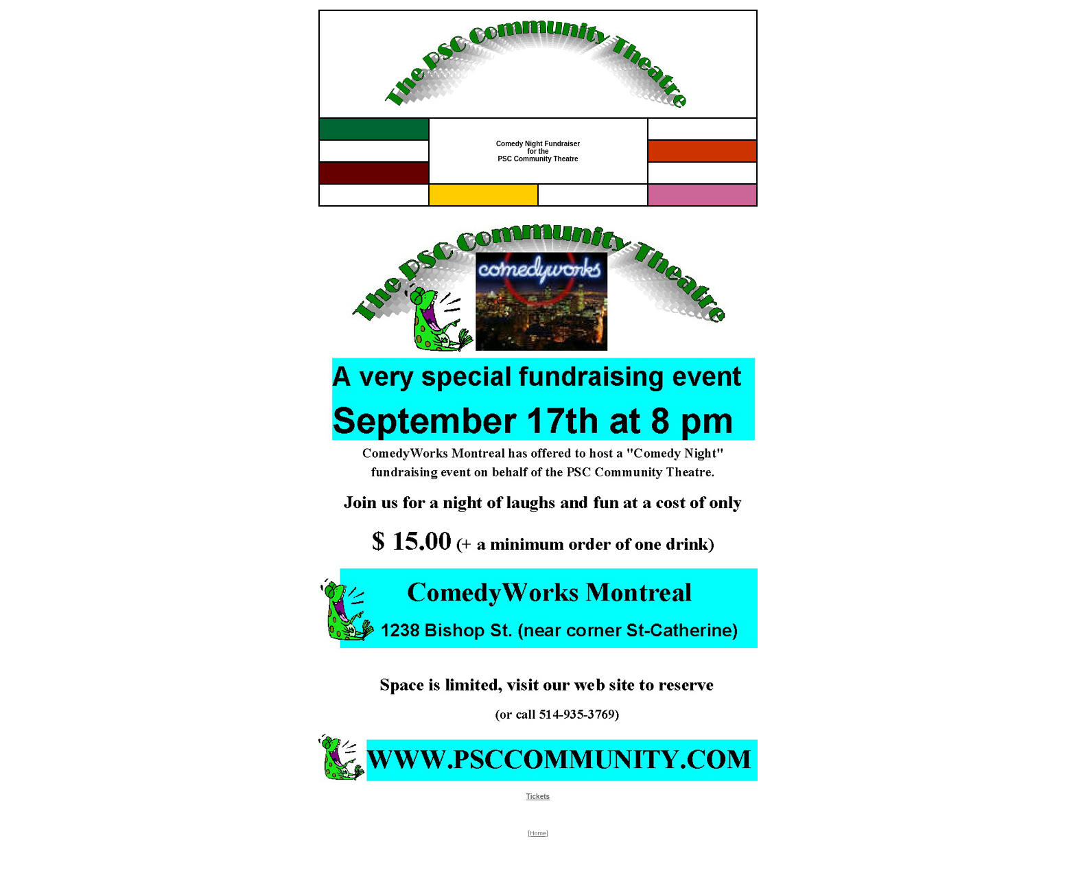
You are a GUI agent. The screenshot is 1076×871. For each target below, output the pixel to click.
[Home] (538, 833)
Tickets (538, 796)
